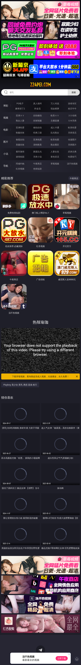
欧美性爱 (72, 127)
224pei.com (40, 85)
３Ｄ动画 (72, 115)
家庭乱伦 (37, 151)
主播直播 (55, 120)
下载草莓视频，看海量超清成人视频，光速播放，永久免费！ (45, 376)
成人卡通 (55, 127)
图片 (5, 141)
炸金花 (37, 108)
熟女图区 (55, 144)
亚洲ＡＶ (20, 115)
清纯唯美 (37, 144)
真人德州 (37, 103)
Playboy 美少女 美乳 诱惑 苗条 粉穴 (20, 384)
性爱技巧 (72, 156)
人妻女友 (55, 151)
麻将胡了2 (20, 108)
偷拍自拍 (37, 127)
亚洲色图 (37, 139)
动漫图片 (72, 139)
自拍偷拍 (37, 115)
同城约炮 (20, 163)
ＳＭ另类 (72, 120)
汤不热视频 (72, 163)
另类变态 (72, 132)
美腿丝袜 (20, 144)
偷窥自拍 (20, 139)
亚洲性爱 (20, 127)
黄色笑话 (55, 156)
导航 (5, 165)
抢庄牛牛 (72, 108)
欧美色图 (55, 139)
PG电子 (20, 103)
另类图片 (72, 144)
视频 (5, 117)
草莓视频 (55, 163)
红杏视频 (20, 168)
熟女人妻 (20, 120)
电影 (5, 129)
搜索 (74, 92)
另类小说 (37, 156)
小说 (5, 153)
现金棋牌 (55, 108)
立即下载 (61, 658)
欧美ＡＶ (55, 115)
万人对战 (55, 103)
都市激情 (20, 151)
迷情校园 (20, 156)
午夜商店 (37, 163)
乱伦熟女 (55, 132)
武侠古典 (72, 151)
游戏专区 (72, 103)
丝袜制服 (37, 120)
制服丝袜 (20, 132)
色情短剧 (37, 168)
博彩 (5, 105)
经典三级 (37, 132)
